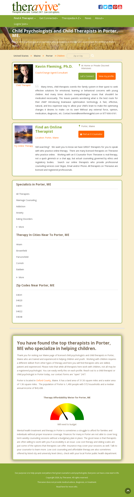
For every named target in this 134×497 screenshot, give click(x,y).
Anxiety (19, 212)
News (88, 18)
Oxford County (43, 380)
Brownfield (21, 250)
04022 (19, 311)
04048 (19, 316)
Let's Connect (87, 76)
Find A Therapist (25, 18)
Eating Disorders (24, 218)
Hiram (19, 244)
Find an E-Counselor (91, 134)
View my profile (106, 76)
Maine (37, 55)
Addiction (20, 206)
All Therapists (22, 193)
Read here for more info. (67, 486)
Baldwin (20, 269)
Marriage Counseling (26, 200)
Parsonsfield (22, 256)
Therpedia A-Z (71, 18)
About (99, 18)
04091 (19, 305)
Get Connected (48, 18)
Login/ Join (21, 24)
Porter (49, 55)
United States (21, 55)
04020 (19, 300)
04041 (19, 294)
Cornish (20, 263)
